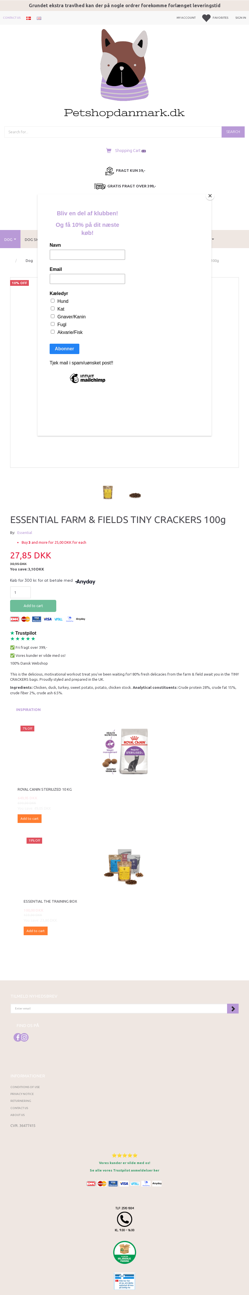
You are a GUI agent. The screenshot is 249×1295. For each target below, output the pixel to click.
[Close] (210, 195)
